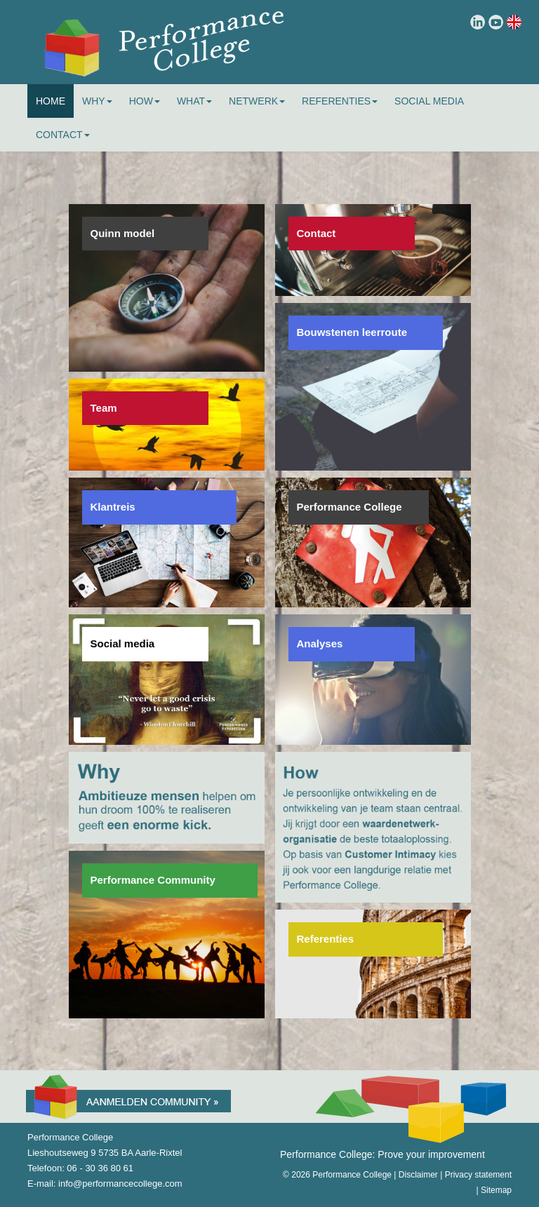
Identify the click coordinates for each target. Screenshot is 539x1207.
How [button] (144, 101)
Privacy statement (478, 1175)
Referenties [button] (340, 101)
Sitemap (496, 1190)
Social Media (429, 101)
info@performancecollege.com (120, 1183)
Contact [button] (63, 134)
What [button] (194, 101)
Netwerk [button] (257, 101)
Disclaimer (418, 1175)
